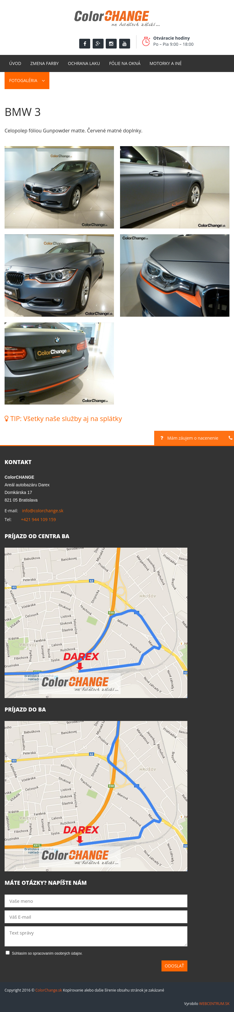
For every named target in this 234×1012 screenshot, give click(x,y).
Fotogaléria (23, 80)
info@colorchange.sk (42, 510)
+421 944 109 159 (38, 519)
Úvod (15, 63)
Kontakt (63, 80)
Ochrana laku (84, 63)
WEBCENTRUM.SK (214, 1003)
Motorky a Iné (166, 63)
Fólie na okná (124, 63)
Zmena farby (44, 63)
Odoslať (174, 966)
